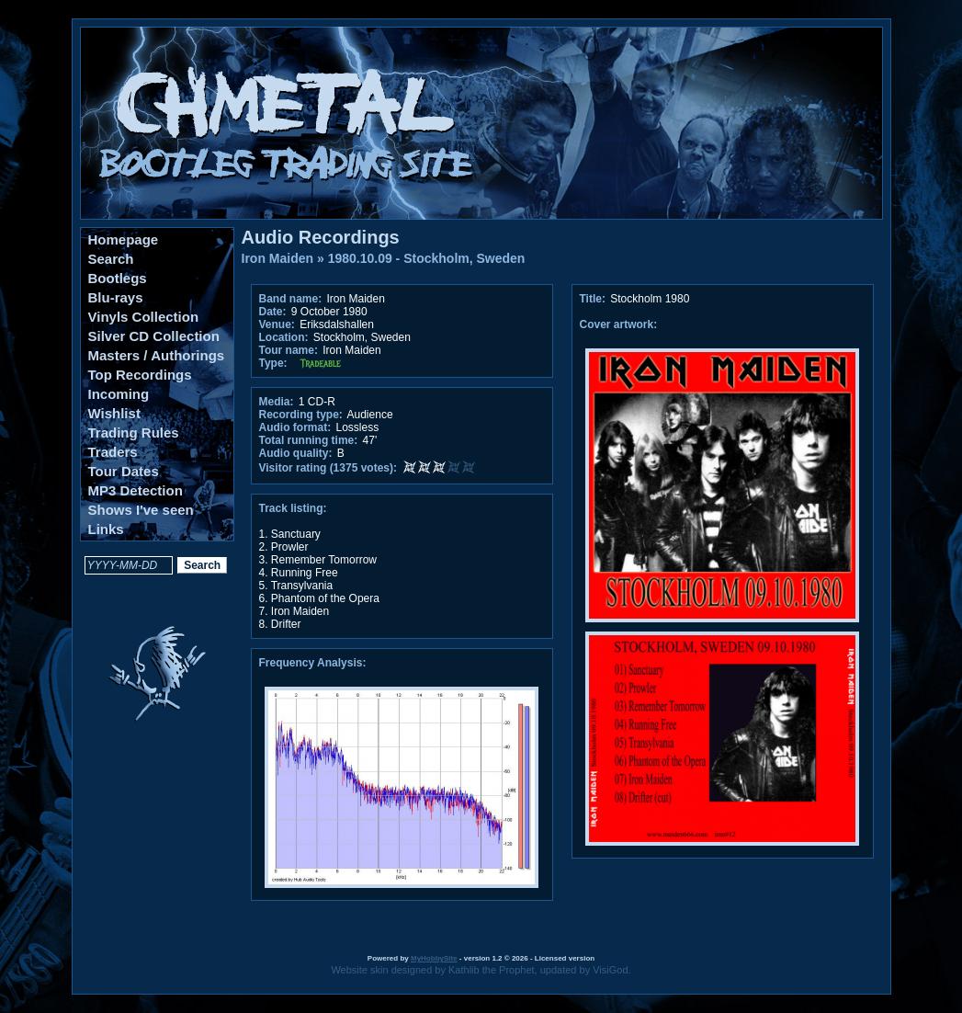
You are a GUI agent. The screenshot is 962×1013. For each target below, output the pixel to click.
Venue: (277, 324)
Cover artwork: (619, 324)
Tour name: (288, 350)
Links (106, 529)
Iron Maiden (278, 258)
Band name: (291, 298)
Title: (594, 298)
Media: (276, 401)
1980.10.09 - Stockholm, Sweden (427, 258)
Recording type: (301, 414)
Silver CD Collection (154, 336)
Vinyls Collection (143, 316)
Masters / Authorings (156, 355)
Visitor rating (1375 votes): (328, 467)
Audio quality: (296, 453)
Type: (273, 363)
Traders (113, 452)
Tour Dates (123, 471)
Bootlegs (117, 278)
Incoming (119, 394)
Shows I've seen (141, 510)
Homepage (123, 239)
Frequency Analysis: (313, 662)
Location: (284, 337)
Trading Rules (133, 432)
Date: (273, 311)
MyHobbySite (434, 958)
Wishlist (114, 413)
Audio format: (295, 427)
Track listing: (293, 508)
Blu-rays (115, 297)
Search (111, 259)
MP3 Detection (135, 490)
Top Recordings (140, 374)
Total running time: (308, 440)
